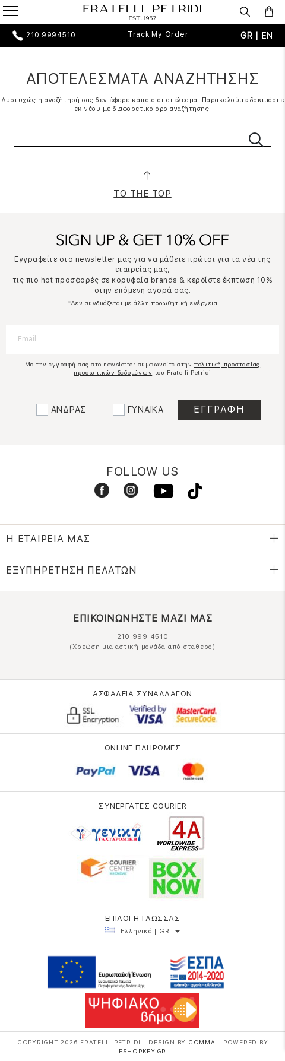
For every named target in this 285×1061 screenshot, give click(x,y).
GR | (251, 35)
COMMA (203, 1042)
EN (268, 35)
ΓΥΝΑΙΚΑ (146, 409)
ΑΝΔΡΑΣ (69, 409)
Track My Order (158, 34)
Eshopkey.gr (142, 1050)
